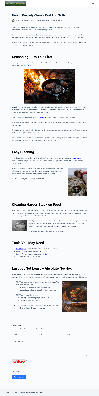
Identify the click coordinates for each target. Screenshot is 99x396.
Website (67, 334)
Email (41, 334)
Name (16, 334)
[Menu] (93, 3)
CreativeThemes (37, 392)
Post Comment (19, 377)
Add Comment (19, 341)
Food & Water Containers (54, 20)
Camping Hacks (41, 20)
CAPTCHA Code (17, 371)
